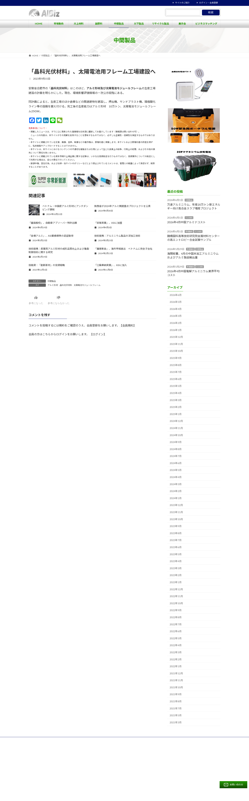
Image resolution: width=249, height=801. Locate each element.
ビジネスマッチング (173, 749)
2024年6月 (176, 463)
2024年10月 (176, 435)
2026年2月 (176, 322)
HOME (132, 743)
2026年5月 (176, 301)
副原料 (177, 743)
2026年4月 (176, 308)
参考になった (37, 300)
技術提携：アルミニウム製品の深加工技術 (117, 235)
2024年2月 (176, 491)
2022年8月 (176, 617)
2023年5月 (176, 554)
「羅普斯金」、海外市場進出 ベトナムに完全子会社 (123, 248)
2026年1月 (176, 330)
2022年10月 (176, 603)
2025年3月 (176, 400)
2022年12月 (176, 589)
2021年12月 (176, 673)
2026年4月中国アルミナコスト (186, 222)
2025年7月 (176, 371)
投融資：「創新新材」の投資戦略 (47, 265)
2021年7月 (176, 708)
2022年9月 (176, 610)
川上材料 (189, 218)
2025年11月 (176, 343)
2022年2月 (176, 659)
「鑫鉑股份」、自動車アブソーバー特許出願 (53, 222)
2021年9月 (176, 694)
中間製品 (52, 281)
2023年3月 (176, 568)
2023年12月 (176, 505)
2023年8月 (176, 533)
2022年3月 (176, 652)
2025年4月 (176, 393)
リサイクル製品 (136, 749)
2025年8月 (176, 365)
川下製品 (207, 743)
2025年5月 (176, 385)
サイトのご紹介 (181, 2)
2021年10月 (176, 687)
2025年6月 (176, 379)
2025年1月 (176, 414)
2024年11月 (176, 428)
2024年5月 (176, 470)
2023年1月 (176, 582)
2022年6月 (176, 631)
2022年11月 (176, 596)
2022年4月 (176, 645)
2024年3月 (176, 484)
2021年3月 (176, 722)
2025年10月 (176, 350)
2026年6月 (176, 294)
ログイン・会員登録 (207, 2)
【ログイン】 (98, 334)
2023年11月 (176, 512)
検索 (211, 12)
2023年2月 (176, 575)
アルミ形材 (53, 285)
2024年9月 (176, 442)
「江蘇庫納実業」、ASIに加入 (110, 265)
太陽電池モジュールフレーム (87, 285)
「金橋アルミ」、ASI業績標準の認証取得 (51, 235)
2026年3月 (176, 315)
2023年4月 (176, 561)
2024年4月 (176, 477)
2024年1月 (176, 498)
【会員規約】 (127, 325)
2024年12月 (176, 420)
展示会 (154, 749)
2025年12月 (176, 336)
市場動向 (189, 231)
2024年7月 (176, 456)
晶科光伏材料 (66, 285)
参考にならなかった (62, 300)
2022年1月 (176, 666)
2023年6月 (176, 547)
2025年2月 (176, 407)
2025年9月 (176, 357)
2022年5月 (176, 638)
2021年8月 (176, 701)
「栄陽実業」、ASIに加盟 (108, 222)
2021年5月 (176, 715)
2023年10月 (176, 519)
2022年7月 (176, 624)
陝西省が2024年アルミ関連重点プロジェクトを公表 (122, 206)
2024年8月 (176, 449)
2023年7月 (176, 540)
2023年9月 (176, 526)
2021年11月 (176, 680)
